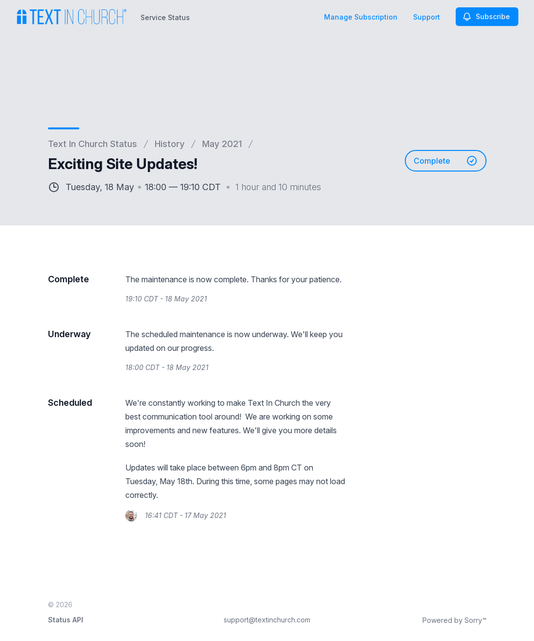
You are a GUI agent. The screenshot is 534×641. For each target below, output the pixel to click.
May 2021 (222, 144)
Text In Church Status (92, 144)
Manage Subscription (360, 17)
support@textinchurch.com (267, 620)
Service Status (165, 17)
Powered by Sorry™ (454, 620)
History (170, 144)
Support (426, 17)
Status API (65, 620)
